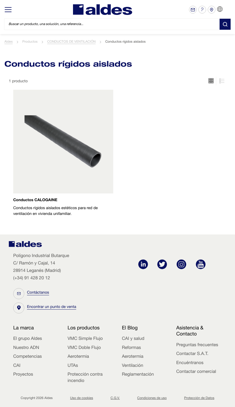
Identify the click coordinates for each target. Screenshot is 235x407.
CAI (16, 366)
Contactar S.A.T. (192, 354)
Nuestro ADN (26, 348)
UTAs (72, 366)
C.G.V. (115, 398)
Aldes (8, 42)
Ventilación (132, 366)
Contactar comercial (196, 372)
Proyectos (23, 375)
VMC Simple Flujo (85, 339)
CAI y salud (133, 339)
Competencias (27, 357)
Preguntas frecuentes (197, 345)
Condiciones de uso (152, 398)
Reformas (131, 348)
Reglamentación (138, 375)
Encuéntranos (190, 363)
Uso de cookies (81, 398)
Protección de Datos (199, 398)
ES (226, 9)
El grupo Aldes (27, 339)
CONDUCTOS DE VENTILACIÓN (71, 42)
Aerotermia (78, 357)
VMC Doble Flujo (84, 348)
